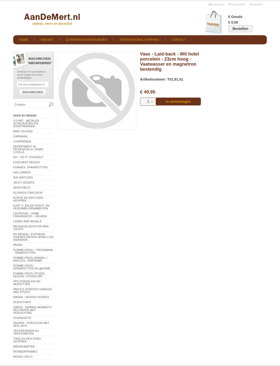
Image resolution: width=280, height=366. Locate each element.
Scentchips (22, 302)
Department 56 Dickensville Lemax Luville (28, 149)
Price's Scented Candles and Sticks (32, 291)
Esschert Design (26, 162)
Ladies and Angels (27, 221)
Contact (178, 39)
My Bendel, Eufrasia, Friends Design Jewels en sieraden (33, 237)
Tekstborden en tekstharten (26, 332)
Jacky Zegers (23, 182)
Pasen (17, 244)
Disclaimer (255, 4)
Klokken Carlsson (28, 192)
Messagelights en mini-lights (31, 228)
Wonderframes (25, 351)
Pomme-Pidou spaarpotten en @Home (31, 267)
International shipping (139, 39)
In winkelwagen (178, 101)
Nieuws (47, 39)
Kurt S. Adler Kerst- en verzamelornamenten (31, 207)
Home (23, 39)
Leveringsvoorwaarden (86, 39)
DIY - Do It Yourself (28, 157)
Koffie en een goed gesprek (28, 199)
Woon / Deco (22, 356)
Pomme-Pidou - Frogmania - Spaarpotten (33, 251)
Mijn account (216, 4)
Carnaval (20, 136)
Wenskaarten (24, 346)
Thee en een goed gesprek (27, 340)
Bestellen (240, 29)
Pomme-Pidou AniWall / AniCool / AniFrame (30, 259)
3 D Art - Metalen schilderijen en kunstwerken (26, 123)
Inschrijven (33, 92)
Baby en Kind (23, 131)
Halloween (22, 172)
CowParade (22, 141)
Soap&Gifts (22, 317)
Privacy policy (236, 4)
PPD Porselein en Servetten (26, 283)
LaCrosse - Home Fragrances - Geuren (30, 215)
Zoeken (50, 105)
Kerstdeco (21, 187)
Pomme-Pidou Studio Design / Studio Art (29, 275)
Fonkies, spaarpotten (30, 167)
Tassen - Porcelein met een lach (31, 324)
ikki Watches (23, 177)
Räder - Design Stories (31, 297)
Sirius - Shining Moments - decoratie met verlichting (33, 310)
